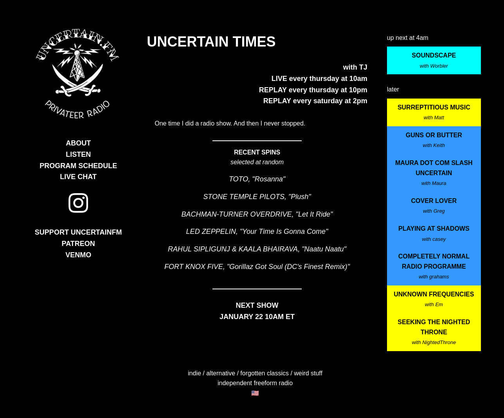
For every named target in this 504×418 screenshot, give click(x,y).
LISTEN (78, 154)
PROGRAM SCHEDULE (78, 166)
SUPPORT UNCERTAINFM (78, 232)
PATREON (78, 244)
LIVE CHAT (78, 177)
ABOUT (78, 143)
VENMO (78, 255)
